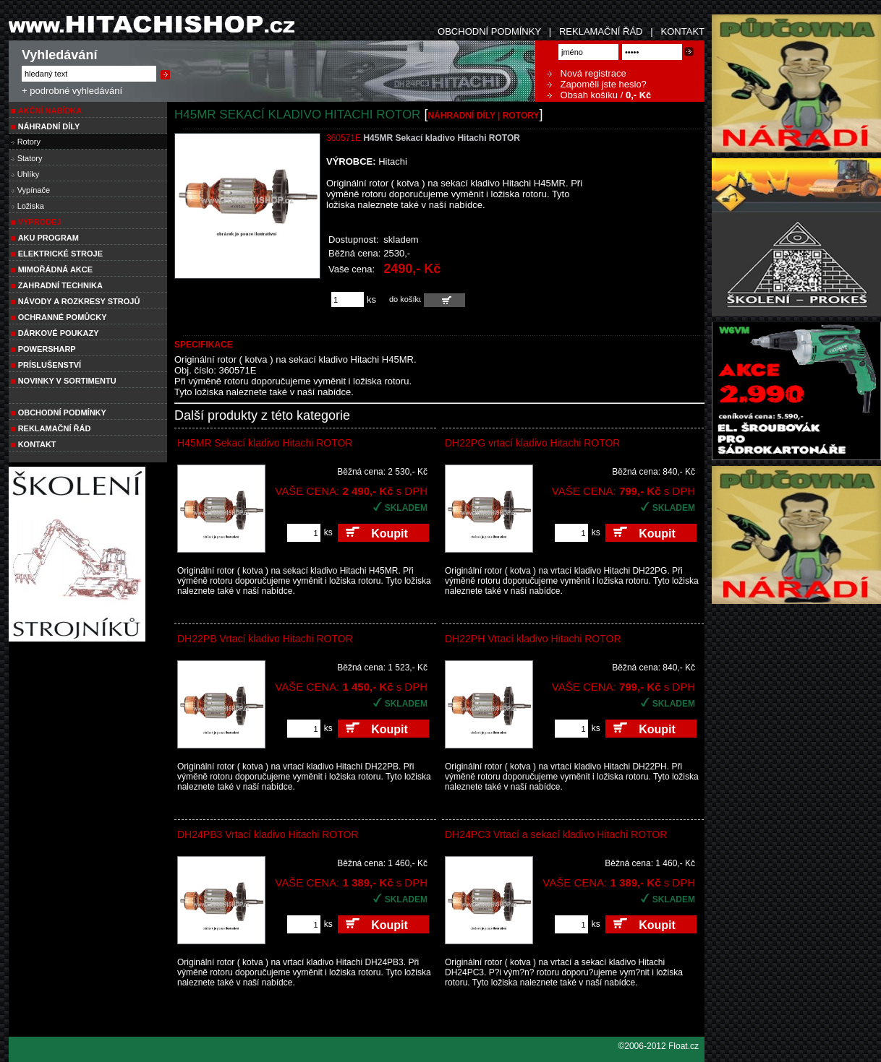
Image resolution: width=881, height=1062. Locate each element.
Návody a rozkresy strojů (79, 301)
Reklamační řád (54, 428)
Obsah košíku (582, 95)
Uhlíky (28, 174)
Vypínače (33, 190)
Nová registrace (586, 73)
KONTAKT (683, 31)
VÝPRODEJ (39, 221)
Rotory (29, 141)
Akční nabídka (50, 110)
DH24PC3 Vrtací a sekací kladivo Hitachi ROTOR (556, 834)
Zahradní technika (60, 285)
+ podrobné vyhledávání (72, 90)
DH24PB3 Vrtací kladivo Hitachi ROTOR (268, 834)
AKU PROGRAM (48, 237)
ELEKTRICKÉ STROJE (60, 253)
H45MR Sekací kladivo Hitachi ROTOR (264, 443)
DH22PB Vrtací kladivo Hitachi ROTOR (265, 638)
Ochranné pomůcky (62, 317)
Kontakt (37, 444)
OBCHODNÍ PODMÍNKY (489, 31)
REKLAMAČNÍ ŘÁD (601, 31)
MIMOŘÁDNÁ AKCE (55, 269)
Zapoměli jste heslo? (597, 84)
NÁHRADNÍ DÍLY (49, 126)
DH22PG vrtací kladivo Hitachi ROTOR (532, 443)
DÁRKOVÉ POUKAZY (58, 333)
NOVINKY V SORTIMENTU (67, 380)
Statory (30, 158)
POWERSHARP (47, 349)
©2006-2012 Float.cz (658, 1046)
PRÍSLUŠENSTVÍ (49, 365)
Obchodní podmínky (62, 412)
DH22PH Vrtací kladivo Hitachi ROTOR (533, 638)
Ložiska (30, 206)
